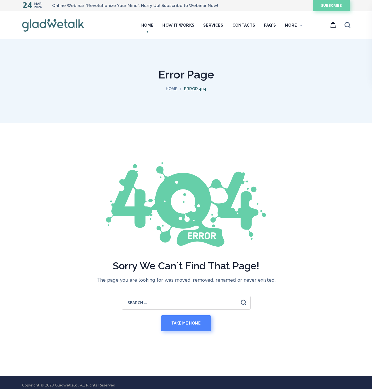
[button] (331, 5)
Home (171, 89)
